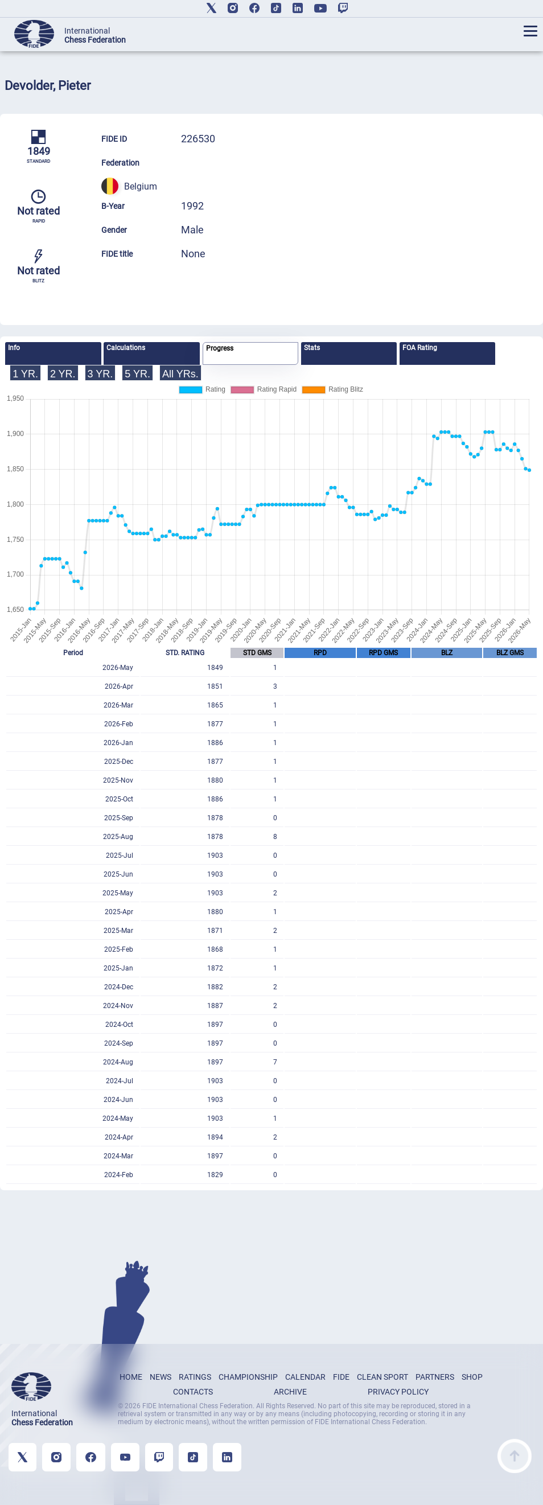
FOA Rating (419, 348)
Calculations (125, 348)
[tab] (53, 353)
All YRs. (180, 374)
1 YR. (25, 374)
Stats (312, 348)
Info (14, 348)
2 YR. (63, 374)
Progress (219, 348)
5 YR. (137, 374)
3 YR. (100, 374)
